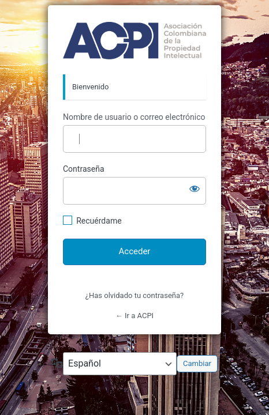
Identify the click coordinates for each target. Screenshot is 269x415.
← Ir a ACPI (134, 315)
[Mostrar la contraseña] (194, 188)
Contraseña (83, 168)
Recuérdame (98, 220)
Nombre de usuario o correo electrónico (134, 117)
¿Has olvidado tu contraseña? (134, 295)
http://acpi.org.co (134, 40)
